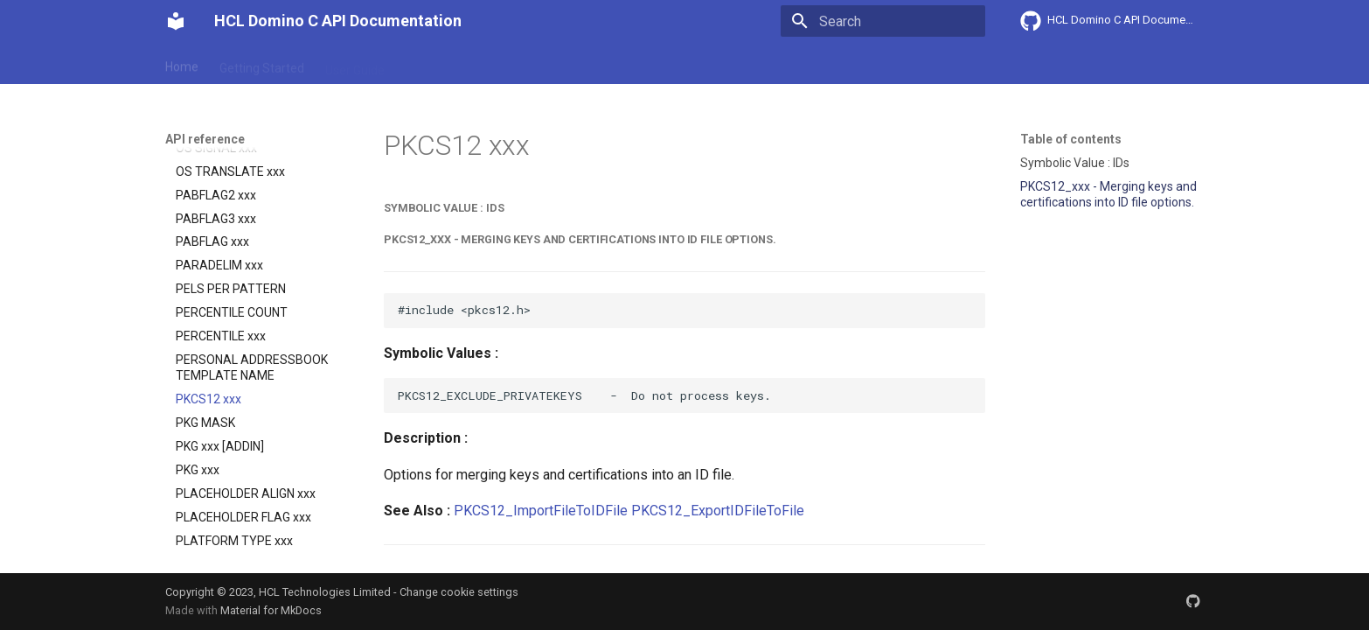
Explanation (438, 64)
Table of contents (1071, 139)
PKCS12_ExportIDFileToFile (717, 510)
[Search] (883, 21)
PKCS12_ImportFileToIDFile (541, 510)
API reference (529, 64)
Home (181, 64)
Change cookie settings (459, 591)
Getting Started (261, 64)
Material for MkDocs (271, 610)
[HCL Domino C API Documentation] (175, 21)
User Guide (355, 64)
